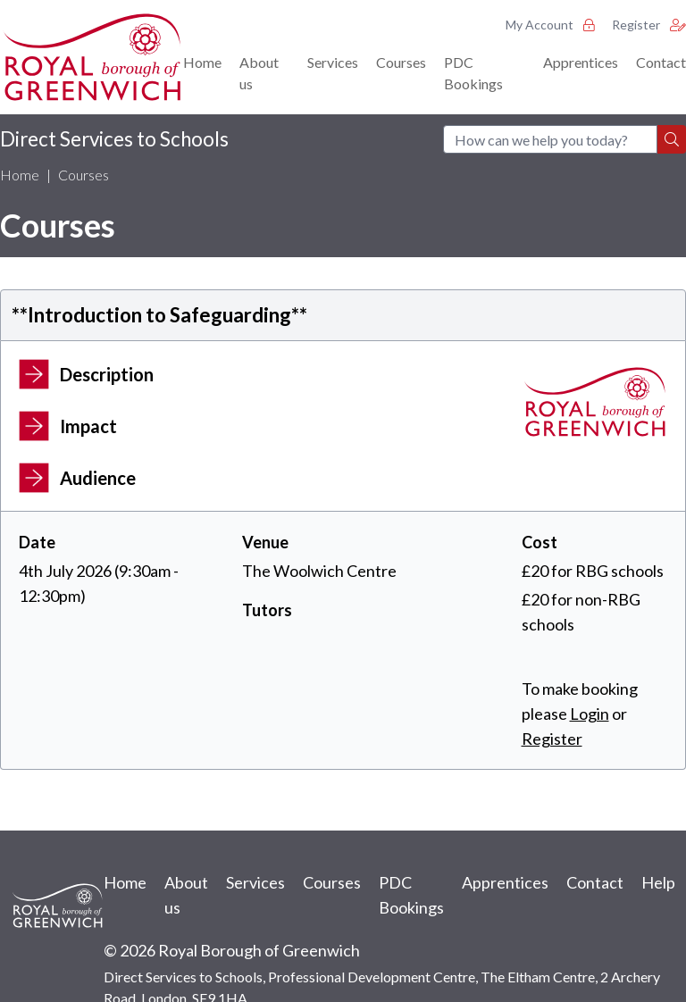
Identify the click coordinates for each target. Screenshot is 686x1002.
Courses (401, 62)
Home (202, 62)
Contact (661, 62)
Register (649, 24)
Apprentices (580, 62)
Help (658, 882)
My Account (550, 24)
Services (332, 62)
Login (589, 713)
